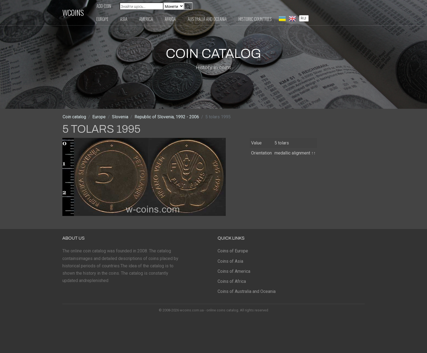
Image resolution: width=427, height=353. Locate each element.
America (146, 19)
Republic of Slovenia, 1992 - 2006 (167, 116)
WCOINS (73, 12)
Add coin (103, 6)
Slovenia (120, 116)
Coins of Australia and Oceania (247, 291)
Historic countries (255, 19)
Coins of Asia (230, 261)
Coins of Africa (232, 281)
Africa (170, 19)
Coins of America (234, 271)
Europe (102, 19)
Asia (123, 19)
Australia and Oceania (207, 19)
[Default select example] (173, 6)
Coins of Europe (233, 250)
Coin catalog (74, 116)
